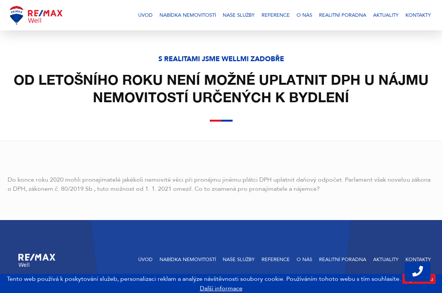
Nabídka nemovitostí (188, 15)
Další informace (221, 288)
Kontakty (418, 15)
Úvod (145, 15)
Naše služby (239, 15)
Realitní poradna (342, 15)
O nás (304, 15)
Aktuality (386, 15)
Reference (276, 15)
